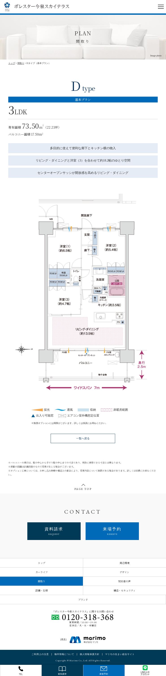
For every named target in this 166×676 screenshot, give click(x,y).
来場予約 (112, 531)
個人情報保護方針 (89, 654)
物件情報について (64, 654)
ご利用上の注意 (40, 654)
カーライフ (41, 572)
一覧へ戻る (83, 438)
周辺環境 (124, 563)
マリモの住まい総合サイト (120, 654)
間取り (20, 63)
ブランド (83, 599)
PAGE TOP (83, 487)
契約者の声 (124, 581)
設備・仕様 (41, 590)
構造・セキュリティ (125, 590)
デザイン (124, 572)
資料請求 (54, 531)
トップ (11, 63)
